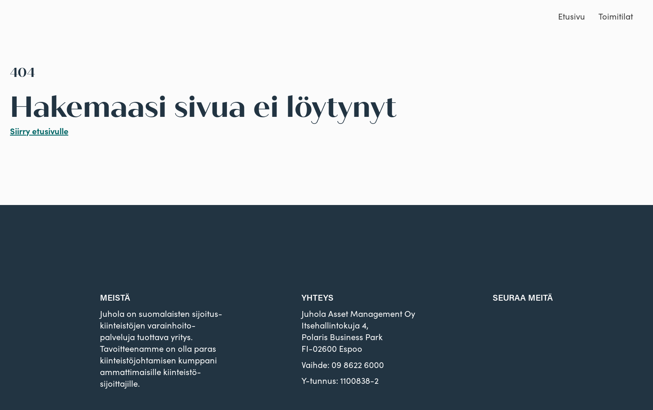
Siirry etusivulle (39, 130)
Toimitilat (615, 16)
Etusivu (571, 16)
